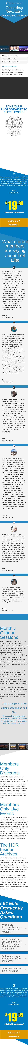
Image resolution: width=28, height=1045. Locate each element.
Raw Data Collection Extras (11, 62)
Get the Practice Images (9, 66)
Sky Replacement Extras (10, 56)
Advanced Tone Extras (9, 59)
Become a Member (14, 223)
